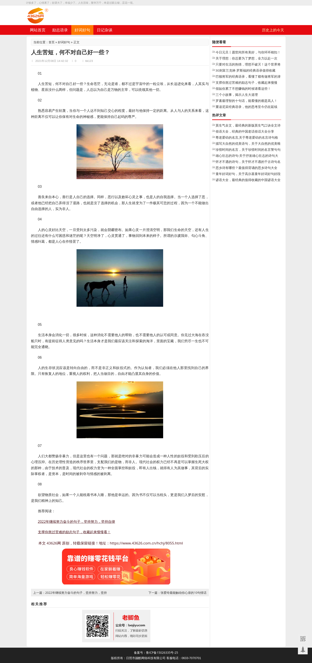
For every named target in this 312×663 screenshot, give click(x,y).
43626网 (54, 543)
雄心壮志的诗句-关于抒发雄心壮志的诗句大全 (247, 156)
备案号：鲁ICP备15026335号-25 (156, 652)
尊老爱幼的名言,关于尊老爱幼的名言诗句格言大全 (247, 137)
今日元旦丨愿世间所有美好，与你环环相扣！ (248, 52)
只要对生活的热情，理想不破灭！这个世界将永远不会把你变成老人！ (248, 64)
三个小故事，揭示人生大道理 (237, 94)
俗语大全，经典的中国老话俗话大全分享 (245, 131)
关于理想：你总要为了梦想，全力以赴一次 (246, 58)
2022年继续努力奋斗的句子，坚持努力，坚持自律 (76, 521)
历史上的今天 (273, 29)
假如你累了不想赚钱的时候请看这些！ (243, 88)
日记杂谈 (104, 29)
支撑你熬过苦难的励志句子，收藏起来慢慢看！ (74, 532)
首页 (52, 42)
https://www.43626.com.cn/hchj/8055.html (146, 543)
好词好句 (82, 29)
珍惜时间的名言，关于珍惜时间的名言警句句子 (248, 150)
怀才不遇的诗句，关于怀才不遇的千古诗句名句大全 (248, 162)
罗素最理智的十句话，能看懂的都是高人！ (246, 100)
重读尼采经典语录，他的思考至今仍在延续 (246, 106)
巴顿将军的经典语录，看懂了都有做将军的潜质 (248, 76)
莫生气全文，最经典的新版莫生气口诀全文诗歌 (248, 125)
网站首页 (38, 29)
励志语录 (60, 29)
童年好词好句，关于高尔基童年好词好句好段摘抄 (248, 174)
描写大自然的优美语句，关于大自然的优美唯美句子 (248, 143)
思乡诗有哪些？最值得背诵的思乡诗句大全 (246, 167)
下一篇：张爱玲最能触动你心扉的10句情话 (177, 593)
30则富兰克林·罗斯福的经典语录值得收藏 (245, 70)
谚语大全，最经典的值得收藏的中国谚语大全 (248, 180)
